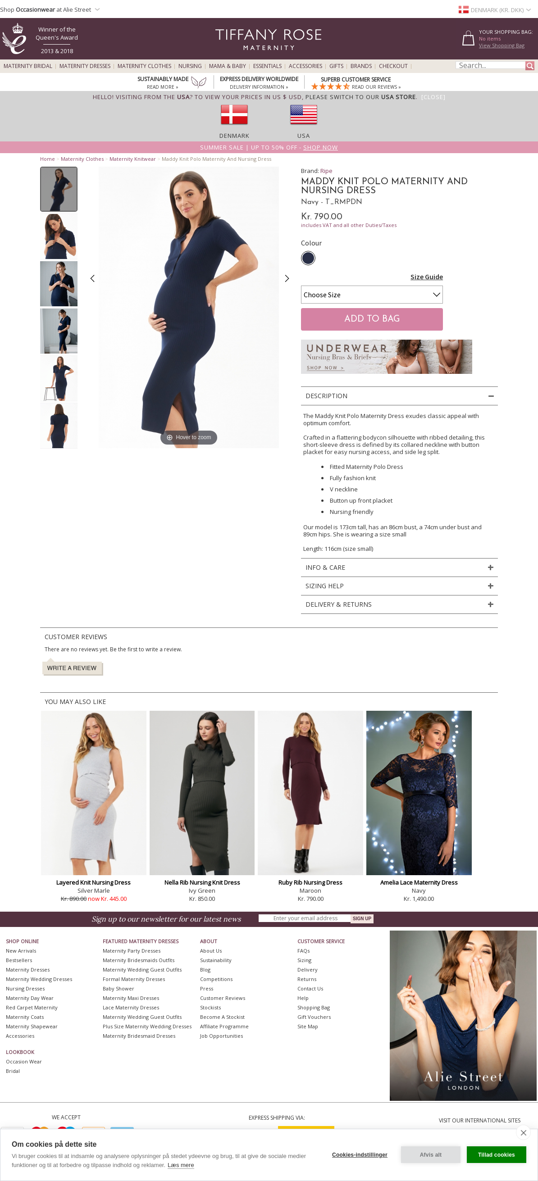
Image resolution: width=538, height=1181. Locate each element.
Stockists (210, 1007)
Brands (361, 66)
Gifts (336, 66)
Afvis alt (431, 1155)
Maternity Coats (25, 1016)
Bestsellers (19, 960)
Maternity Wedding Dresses (39, 979)
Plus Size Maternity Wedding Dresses (147, 1026)
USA (303, 136)
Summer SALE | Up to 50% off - (269, 147)
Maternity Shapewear (32, 1026)
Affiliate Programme (224, 1026)
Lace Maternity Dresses (131, 1007)
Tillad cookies (496, 1155)
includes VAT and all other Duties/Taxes (349, 225)
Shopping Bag (313, 1007)
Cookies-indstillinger (360, 1155)
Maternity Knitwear (132, 158)
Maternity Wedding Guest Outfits (142, 969)
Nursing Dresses (25, 988)
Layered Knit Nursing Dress (93, 882)
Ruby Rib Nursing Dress (310, 882)
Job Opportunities (221, 1035)
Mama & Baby (227, 66)
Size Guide (426, 276)
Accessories (305, 66)
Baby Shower (118, 988)
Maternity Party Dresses (131, 950)
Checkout (393, 66)
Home (47, 158)
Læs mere (181, 1165)
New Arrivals (21, 950)
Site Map (307, 1026)
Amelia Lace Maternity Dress (419, 882)
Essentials (267, 66)
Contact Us (310, 988)
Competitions (216, 979)
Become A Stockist (222, 1016)
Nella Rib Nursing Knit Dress (202, 882)
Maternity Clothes (144, 66)
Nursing (190, 66)
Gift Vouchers (314, 1016)
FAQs (303, 950)
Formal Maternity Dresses (134, 979)
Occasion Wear (24, 1061)
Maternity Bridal (28, 66)
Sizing (304, 960)
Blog (205, 969)
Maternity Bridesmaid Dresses (139, 1035)
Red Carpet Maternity (32, 1007)
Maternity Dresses (84, 66)
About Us (211, 950)
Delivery (307, 969)
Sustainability (216, 960)
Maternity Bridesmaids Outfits (138, 960)
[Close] (433, 97)
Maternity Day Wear (30, 998)
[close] (523, 1132)
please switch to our (360, 97)
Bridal (13, 1070)
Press (206, 988)
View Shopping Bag (501, 45)
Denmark (234, 136)
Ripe (326, 171)
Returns (306, 979)
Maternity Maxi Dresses (131, 998)
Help (303, 998)
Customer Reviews (222, 998)
